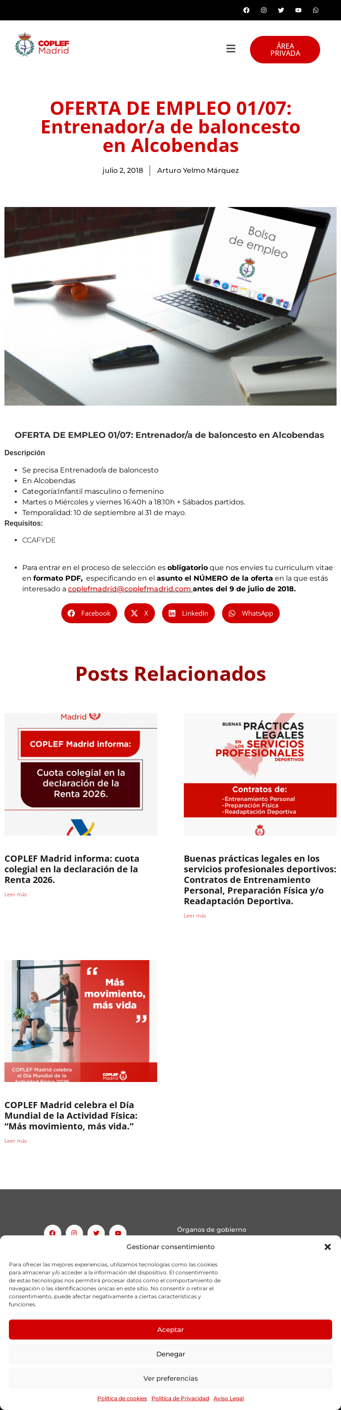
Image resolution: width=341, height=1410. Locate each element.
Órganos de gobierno (211, 1230)
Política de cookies (122, 1398)
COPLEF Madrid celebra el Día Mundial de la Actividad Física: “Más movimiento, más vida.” (71, 1115)
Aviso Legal (229, 1398)
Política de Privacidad (180, 1398)
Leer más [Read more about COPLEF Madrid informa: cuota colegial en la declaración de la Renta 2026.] (15, 894)
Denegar (170, 1354)
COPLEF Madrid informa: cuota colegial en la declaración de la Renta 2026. (71, 869)
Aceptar (170, 1329)
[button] (327, 1246)
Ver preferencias (170, 1378)
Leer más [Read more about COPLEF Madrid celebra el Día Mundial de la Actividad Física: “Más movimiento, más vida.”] (15, 1140)
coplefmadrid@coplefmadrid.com (129, 589)
